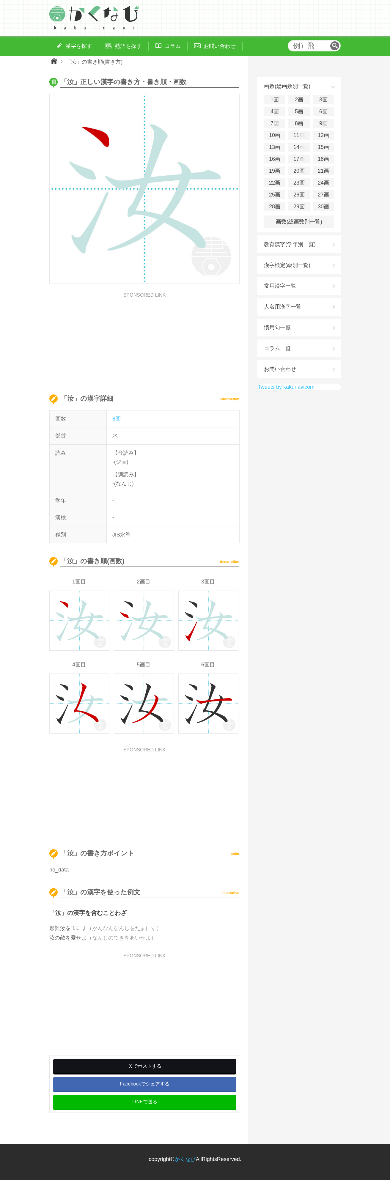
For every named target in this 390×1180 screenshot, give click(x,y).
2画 (299, 100)
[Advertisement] (144, 339)
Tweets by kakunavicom (286, 387)
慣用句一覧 (277, 328)
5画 (299, 111)
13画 (274, 147)
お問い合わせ (280, 369)
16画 (274, 159)
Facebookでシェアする (144, 1083)
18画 (323, 159)
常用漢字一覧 (280, 286)
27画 (323, 195)
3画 (323, 100)
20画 (299, 171)
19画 (274, 171)
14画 (299, 147)
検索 (334, 45)
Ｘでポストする (144, 1066)
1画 (275, 100)
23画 (299, 183)
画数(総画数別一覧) (299, 222)
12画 (323, 135)
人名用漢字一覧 (282, 307)
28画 (274, 207)
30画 (323, 207)
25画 (274, 195)
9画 (323, 123)
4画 (275, 111)
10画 (274, 135)
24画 (323, 183)
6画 (116, 419)
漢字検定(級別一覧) (287, 265)
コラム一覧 (277, 348)
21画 (323, 171)
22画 (274, 183)
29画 (299, 207)
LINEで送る (144, 1101)
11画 (299, 135)
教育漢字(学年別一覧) (290, 244)
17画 (299, 159)
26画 (299, 195)
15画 (323, 147)
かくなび (185, 1159)
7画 (275, 123)
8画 (299, 123)
